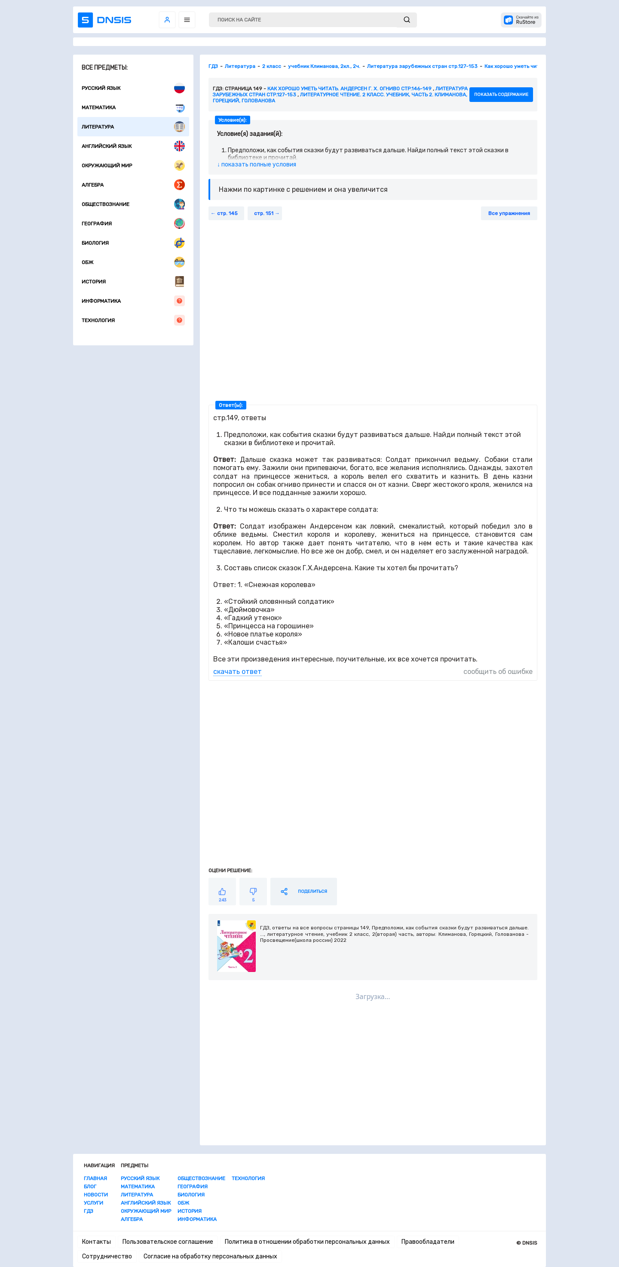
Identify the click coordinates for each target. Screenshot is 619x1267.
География (133, 223)
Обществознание (133, 204)
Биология (133, 242)
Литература (133, 126)
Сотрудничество (107, 1256)
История (133, 281)
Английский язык (133, 146)
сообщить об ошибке (498, 671)
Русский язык (133, 88)
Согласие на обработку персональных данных (210, 1256)
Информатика (133, 300)
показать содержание (501, 94)
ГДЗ (88, 1211)
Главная (95, 1178)
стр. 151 (263, 213)
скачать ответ (237, 671)
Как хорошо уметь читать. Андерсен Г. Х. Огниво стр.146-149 (349, 89)
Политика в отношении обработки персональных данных (307, 1241)
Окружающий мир (133, 165)
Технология (133, 320)
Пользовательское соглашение (168, 1241)
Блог (90, 1187)
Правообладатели (427, 1241)
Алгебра (133, 184)
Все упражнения (509, 213)
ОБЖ (133, 262)
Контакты (96, 1241)
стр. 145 (227, 213)
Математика (133, 107)
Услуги (93, 1203)
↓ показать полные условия (256, 164)
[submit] (407, 20)
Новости (96, 1195)
